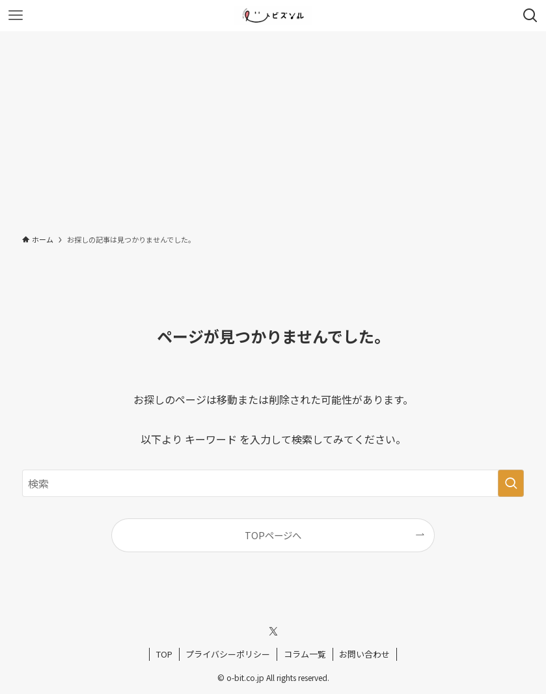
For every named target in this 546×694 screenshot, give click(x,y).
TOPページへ (273, 535)
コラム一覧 (305, 654)
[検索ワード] (273, 483)
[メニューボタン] (15, 15)
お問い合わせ (364, 654)
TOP (164, 654)
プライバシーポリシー (227, 654)
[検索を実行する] (511, 483)
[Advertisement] (273, 129)
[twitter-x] (273, 631)
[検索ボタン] (530, 15)
